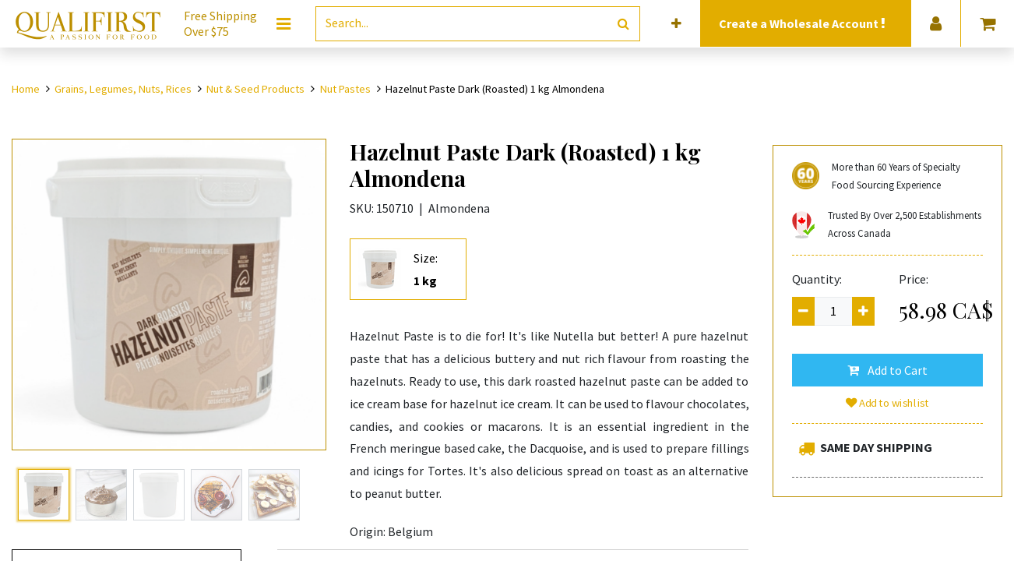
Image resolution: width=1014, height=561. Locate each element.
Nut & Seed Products (255, 89)
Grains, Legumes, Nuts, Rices (123, 89)
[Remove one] (803, 311)
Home (26, 89)
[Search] (623, 24)
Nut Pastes (345, 89)
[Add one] (863, 311)
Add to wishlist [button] (887, 403)
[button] (676, 23)
